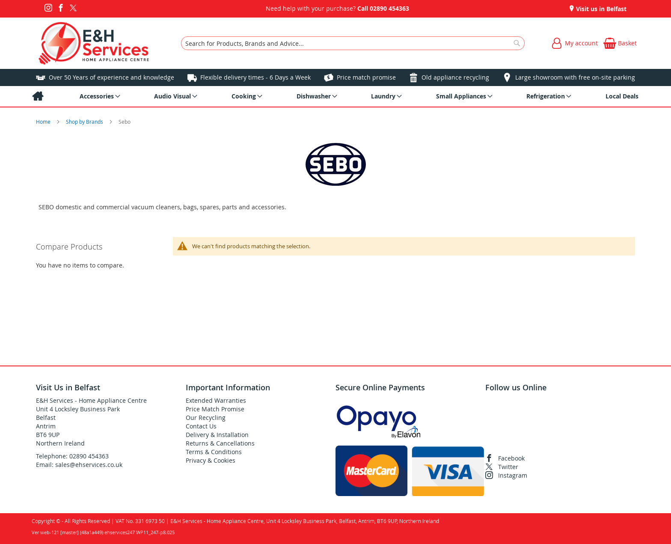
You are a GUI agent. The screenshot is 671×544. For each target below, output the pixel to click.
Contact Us (201, 426)
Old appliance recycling (455, 77)
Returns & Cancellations (220, 443)
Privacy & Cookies (210, 460)
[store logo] (94, 43)
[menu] (335, 96)
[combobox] (353, 43)
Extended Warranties (216, 400)
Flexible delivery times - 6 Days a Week (255, 77)
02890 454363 (389, 8)
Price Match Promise (215, 409)
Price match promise (366, 77)
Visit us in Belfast (600, 9)
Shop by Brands (85, 121)
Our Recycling (206, 417)
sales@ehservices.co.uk (88, 465)
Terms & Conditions (214, 452)
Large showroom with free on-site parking (575, 77)
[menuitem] (37, 96)
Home (44, 121)
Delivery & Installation (217, 435)
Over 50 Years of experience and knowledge (111, 77)
